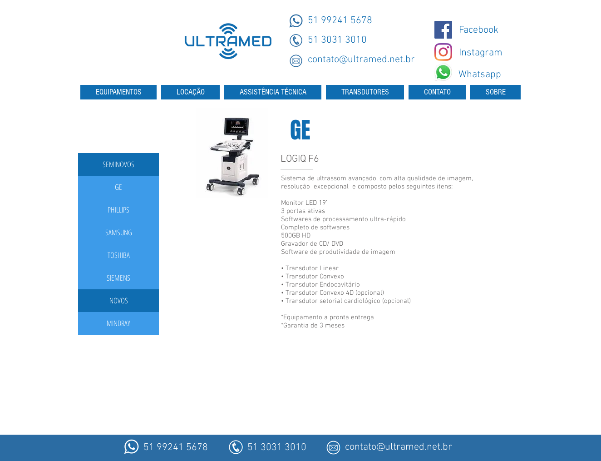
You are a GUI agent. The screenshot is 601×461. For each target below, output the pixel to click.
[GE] (118, 187)
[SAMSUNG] (118, 232)
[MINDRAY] (118, 323)
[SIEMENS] (118, 278)
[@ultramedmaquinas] (443, 30)
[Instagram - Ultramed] (443, 52)
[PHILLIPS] (118, 209)
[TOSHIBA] (118, 255)
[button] (118, 164)
